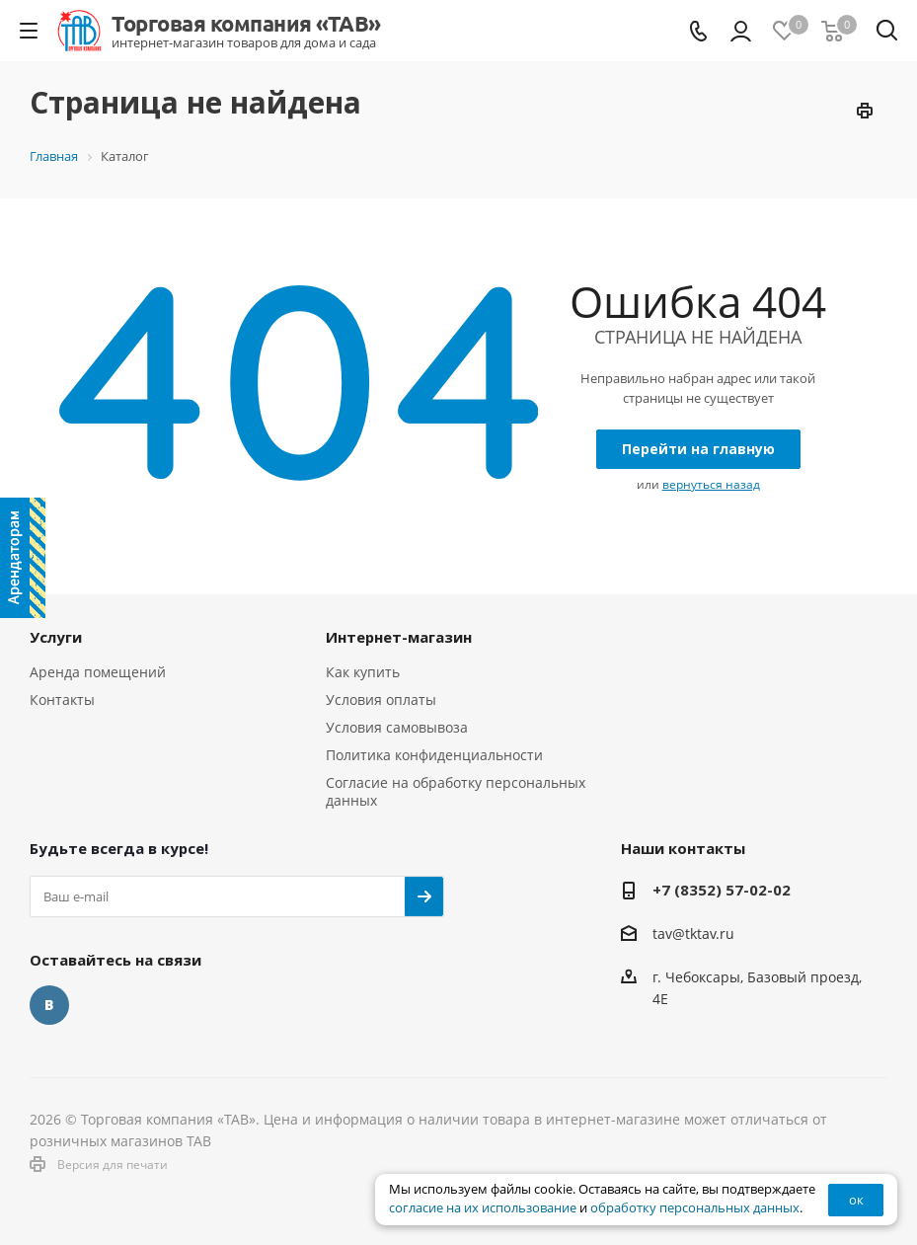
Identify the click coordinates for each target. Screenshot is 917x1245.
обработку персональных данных (695, 1208)
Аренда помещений (98, 671)
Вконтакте (49, 1005)
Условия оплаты (381, 699)
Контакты (62, 699)
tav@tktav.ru (693, 933)
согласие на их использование (482, 1208)
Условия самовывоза (397, 727)
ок (856, 1199)
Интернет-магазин (399, 637)
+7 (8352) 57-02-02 (721, 889)
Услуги (56, 637)
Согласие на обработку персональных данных (455, 791)
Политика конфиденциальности (434, 754)
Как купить (363, 671)
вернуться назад (711, 484)
